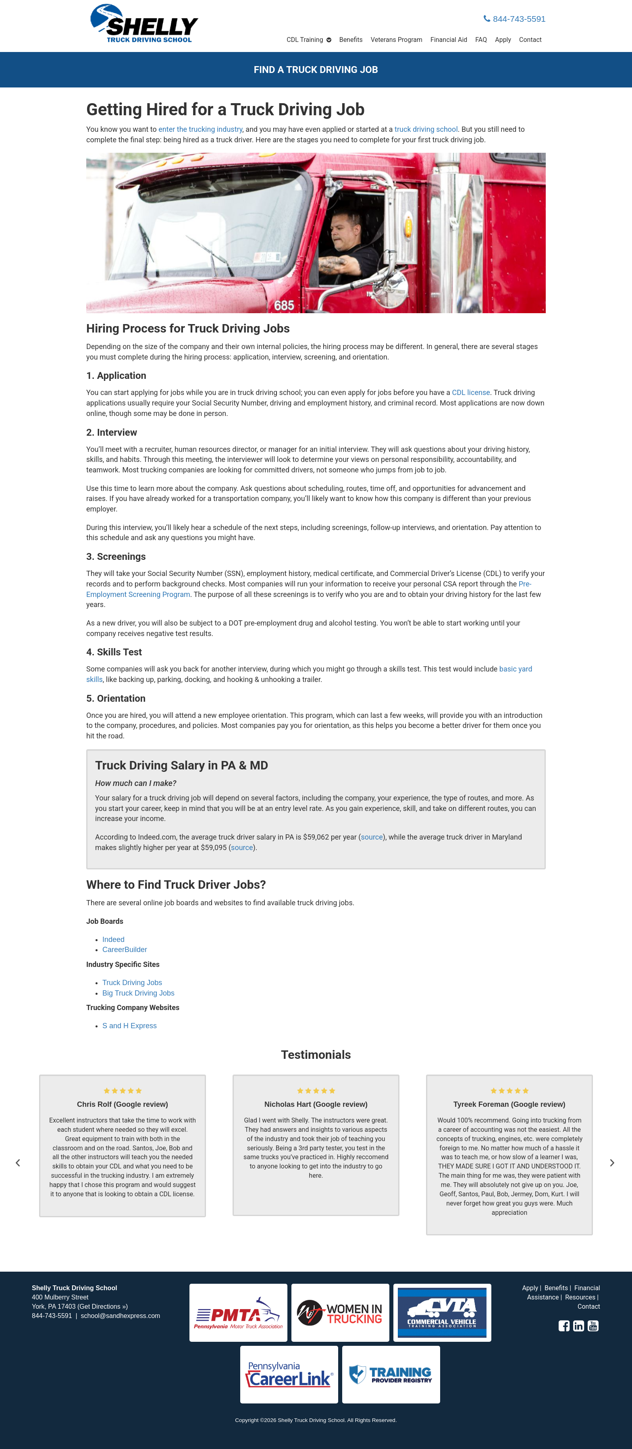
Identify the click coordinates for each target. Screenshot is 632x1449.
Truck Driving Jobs (132, 983)
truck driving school (426, 129)
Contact (530, 40)
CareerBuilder (124, 950)
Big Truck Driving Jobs (138, 993)
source (372, 837)
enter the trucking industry (200, 129)
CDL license (471, 392)
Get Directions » (102, 1306)
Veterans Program (396, 40)
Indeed (113, 940)
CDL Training (305, 40)
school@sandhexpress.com (120, 1315)
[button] (20, 1155)
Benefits (351, 40)
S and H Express (129, 1026)
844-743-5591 (515, 18)
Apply (503, 40)
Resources (580, 1297)
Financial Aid (448, 40)
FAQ (481, 40)
